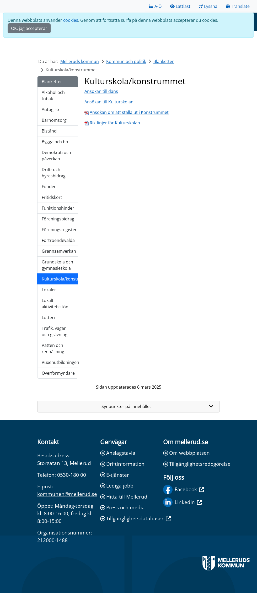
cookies (70, 20)
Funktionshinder (58, 208)
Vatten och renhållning (53, 348)
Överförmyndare (58, 373)
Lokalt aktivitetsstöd (55, 304)
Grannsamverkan (59, 251)
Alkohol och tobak (53, 95)
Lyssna (208, 6)
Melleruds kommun (79, 61)
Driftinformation (122, 463)
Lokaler (49, 290)
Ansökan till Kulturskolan (108, 102)
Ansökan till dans (101, 91)
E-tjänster (114, 474)
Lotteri (48, 317)
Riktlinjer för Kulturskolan (115, 123)
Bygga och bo (55, 142)
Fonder (49, 186)
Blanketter (163, 61)
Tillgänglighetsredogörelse (191, 463)
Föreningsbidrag (58, 219)
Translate (238, 6)
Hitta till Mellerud (123, 496)
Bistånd (49, 131)
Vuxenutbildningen (60, 362)
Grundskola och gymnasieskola (57, 265)
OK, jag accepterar (29, 28)
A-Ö (155, 6)
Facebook (183, 489)
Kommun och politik (126, 61)
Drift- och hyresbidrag (54, 173)
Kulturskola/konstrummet (60, 279)
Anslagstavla (117, 452)
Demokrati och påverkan (56, 156)
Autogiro (50, 109)
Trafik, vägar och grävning (54, 331)
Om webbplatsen (186, 452)
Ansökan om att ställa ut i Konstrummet (129, 112)
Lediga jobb (116, 485)
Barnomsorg (54, 120)
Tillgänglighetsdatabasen (128, 518)
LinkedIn (182, 502)
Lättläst (180, 6)
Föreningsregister (59, 229)
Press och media (122, 507)
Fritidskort (52, 197)
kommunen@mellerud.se (67, 493)
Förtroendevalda (58, 240)
